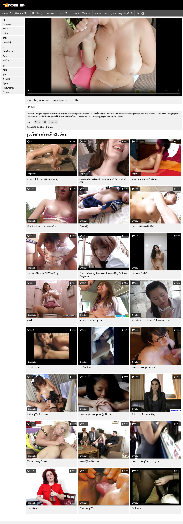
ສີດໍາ (5, 56)
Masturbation (8, 88)
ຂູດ (4, 65)
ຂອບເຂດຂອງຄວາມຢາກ (144, 367)
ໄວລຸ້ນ (5, 33)
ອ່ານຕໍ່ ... (49, 127)
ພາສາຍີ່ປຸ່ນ (7, 42)
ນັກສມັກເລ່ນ (8, 51)
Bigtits (5, 29)
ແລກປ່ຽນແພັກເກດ (89, 461)
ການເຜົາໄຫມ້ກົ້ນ (140, 273)
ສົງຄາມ (6, 83)
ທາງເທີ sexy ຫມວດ (81, 13)
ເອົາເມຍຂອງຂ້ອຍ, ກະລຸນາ (145, 461)
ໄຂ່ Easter (137, 508)
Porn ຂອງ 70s (86, 508)
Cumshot (7, 92)
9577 (33, 107)
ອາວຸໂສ (6, 61)
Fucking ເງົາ (37, 13)
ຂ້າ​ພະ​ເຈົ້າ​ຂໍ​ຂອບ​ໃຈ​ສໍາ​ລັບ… (146, 179)
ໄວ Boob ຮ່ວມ (86, 367)
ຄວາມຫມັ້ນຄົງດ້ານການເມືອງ (15, 13)
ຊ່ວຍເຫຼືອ (140, 13)
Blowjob (6, 79)
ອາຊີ (5, 38)
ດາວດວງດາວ (100, 13)
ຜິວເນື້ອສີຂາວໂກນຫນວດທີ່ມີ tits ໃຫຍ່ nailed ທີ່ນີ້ (102, 181)
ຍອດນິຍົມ (64, 13)
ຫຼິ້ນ (4, 74)
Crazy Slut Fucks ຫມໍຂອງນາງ (42, 179)
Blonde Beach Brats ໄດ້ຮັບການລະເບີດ (151, 320)
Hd (4, 20)
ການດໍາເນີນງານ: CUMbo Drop (42, 273)
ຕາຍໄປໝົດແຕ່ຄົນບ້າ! (143, 226)
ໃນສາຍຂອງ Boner (37, 461)
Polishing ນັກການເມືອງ (144, 414)
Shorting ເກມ (34, 367)
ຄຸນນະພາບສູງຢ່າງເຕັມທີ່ (122, 13)
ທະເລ (5, 70)
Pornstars (7, 24)
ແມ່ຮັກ (30, 320)
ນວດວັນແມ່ (33, 508)
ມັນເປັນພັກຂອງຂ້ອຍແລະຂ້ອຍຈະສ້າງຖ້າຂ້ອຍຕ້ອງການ (103, 275)
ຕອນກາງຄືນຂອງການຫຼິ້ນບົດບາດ (96, 414)
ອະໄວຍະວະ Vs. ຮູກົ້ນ (90, 320)
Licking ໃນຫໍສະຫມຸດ (38, 414)
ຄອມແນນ (51, 13)
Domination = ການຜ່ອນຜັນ (41, 226)
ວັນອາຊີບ (84, 226)
